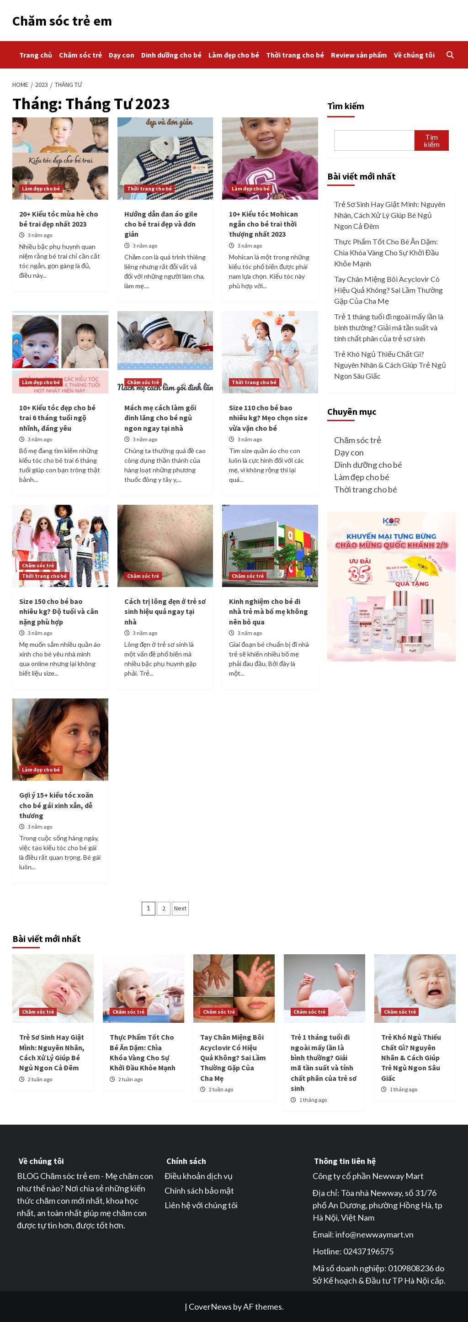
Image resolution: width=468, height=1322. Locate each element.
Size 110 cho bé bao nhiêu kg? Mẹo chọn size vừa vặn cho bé (268, 418)
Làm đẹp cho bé (233, 54)
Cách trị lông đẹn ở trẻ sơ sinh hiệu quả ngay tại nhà (165, 611)
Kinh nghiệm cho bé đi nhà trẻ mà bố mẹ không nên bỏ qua (268, 611)
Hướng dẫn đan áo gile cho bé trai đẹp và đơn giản (160, 224)
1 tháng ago (313, 1099)
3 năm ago (40, 235)
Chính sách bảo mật (199, 1190)
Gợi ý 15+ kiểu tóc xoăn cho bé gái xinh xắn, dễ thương (56, 805)
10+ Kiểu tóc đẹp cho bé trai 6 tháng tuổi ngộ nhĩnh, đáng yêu (57, 418)
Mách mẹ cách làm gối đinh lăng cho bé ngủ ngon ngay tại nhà (160, 418)
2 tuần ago (40, 1079)
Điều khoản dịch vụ (199, 1176)
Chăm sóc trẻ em (62, 20)
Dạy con (121, 54)
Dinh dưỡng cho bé (171, 54)
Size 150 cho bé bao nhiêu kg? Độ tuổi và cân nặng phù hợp (58, 611)
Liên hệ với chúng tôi (201, 1205)
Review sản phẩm (359, 54)
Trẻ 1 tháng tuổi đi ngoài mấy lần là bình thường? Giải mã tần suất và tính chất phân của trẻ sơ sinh (388, 327)
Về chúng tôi (414, 54)
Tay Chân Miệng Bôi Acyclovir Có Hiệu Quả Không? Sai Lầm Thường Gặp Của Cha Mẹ (388, 290)
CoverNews (210, 1306)
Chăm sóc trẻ (80, 54)
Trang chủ (35, 54)
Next (180, 908)
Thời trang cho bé (295, 54)
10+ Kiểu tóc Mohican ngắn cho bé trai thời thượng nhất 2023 (263, 224)
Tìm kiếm (345, 105)
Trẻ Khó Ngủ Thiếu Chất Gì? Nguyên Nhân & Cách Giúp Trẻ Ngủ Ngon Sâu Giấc (390, 364)
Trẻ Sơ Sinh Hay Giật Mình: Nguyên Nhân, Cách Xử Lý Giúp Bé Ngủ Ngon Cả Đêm (389, 215)
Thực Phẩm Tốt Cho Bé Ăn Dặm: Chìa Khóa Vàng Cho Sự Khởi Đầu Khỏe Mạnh (386, 252)
